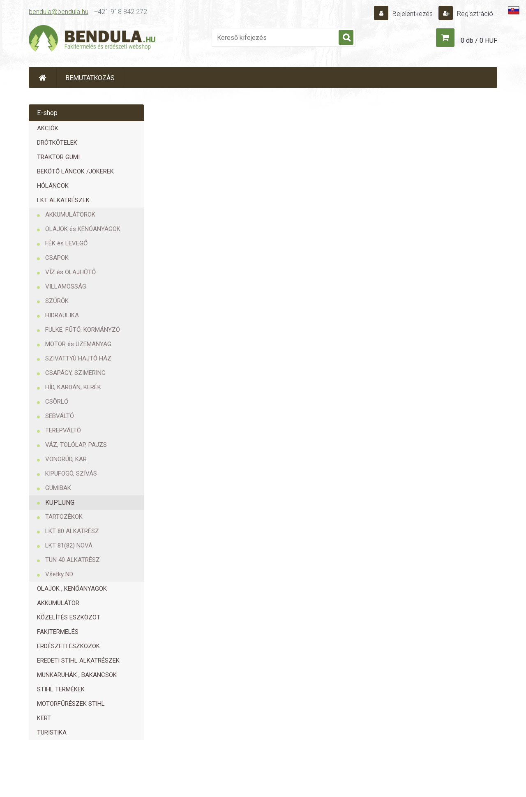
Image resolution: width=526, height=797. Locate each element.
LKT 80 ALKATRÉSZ (72, 531)
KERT (44, 718)
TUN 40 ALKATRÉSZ (72, 560)
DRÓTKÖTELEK (57, 142)
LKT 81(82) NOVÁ (68, 545)
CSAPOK (57, 257)
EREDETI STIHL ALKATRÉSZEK (78, 660)
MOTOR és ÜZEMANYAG (78, 344)
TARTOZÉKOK (64, 516)
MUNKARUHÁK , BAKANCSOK (77, 675)
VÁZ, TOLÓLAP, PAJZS (76, 444)
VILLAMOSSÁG (65, 286)
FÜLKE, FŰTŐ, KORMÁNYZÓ (82, 329)
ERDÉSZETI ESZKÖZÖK (68, 646)
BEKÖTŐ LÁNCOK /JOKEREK (75, 171)
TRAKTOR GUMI (58, 157)
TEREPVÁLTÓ (63, 430)
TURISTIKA (52, 732)
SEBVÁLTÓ (59, 416)
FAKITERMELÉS (57, 631)
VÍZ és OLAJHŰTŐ (70, 272)
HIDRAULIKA (62, 315)
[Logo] (92, 39)
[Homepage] (42, 77)
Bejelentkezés (412, 14)
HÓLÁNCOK (53, 185)
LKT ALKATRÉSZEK (63, 200)
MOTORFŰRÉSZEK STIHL (71, 703)
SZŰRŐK (57, 301)
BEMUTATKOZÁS (90, 78)
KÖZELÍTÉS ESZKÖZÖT (68, 617)
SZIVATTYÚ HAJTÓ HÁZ (78, 358)
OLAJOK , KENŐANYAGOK (72, 588)
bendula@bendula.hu (58, 12)
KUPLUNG (59, 502)
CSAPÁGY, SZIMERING (75, 373)
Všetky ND (59, 574)
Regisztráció (474, 14)
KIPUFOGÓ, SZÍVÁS (71, 473)
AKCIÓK (47, 128)
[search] (346, 38)
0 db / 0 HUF (479, 40)
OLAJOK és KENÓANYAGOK (82, 229)
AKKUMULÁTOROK (70, 214)
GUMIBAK (58, 488)
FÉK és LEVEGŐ (66, 243)
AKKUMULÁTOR (58, 603)
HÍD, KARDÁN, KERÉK (73, 387)
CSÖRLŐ (56, 401)
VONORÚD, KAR (66, 459)
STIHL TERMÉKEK (61, 689)
